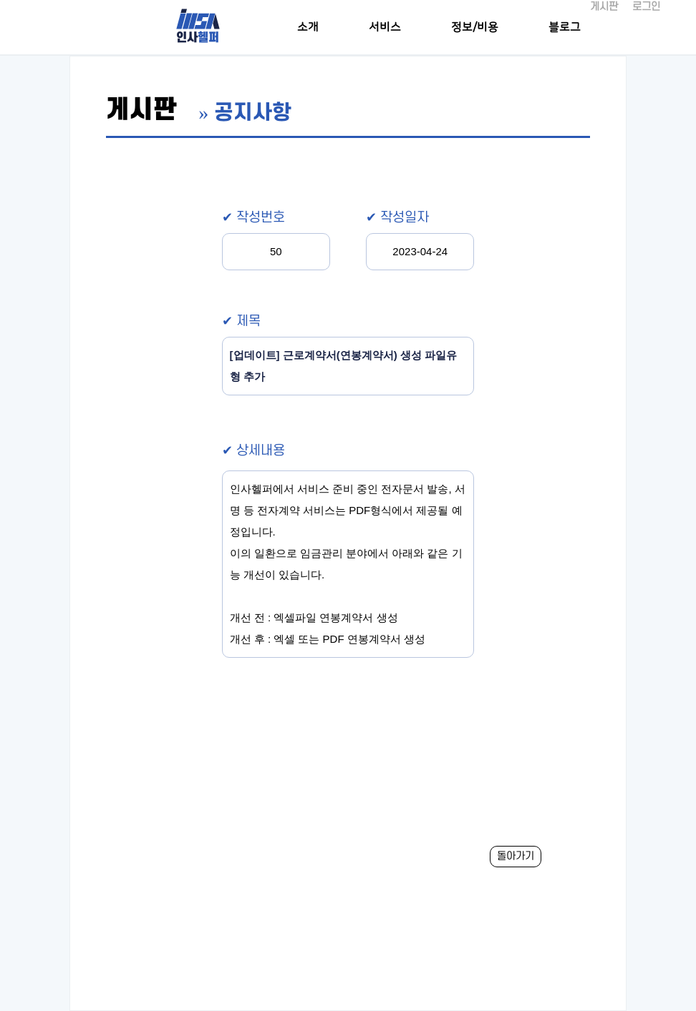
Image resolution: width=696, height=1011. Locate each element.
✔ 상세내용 (253, 450)
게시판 (604, 7)
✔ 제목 (241, 321)
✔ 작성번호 (253, 217)
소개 (308, 27)
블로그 (564, 27)
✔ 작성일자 (397, 217)
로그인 (646, 7)
